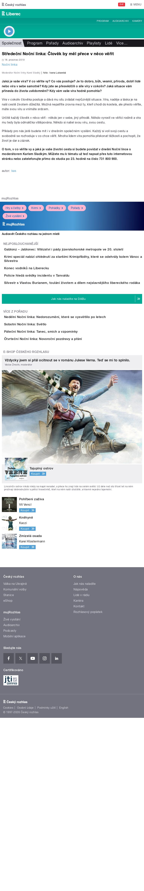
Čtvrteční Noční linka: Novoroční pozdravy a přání (58, 501)
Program (103, 21)
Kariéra (78, 774)
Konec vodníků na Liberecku (41, 366)
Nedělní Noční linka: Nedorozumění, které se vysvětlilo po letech (70, 447)
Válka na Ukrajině (15, 757)
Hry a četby (14, 289)
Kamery (137, 21)
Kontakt (79, 779)
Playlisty (94, 43)
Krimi (36, 289)
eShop (7, 774)
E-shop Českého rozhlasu (26, 525)
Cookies (8, 880)
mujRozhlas (10, 279)
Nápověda (81, 762)
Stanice (8, 768)
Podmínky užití (46, 880)
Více (122, 43)
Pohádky (56, 289)
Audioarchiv (120, 21)
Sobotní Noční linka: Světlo (40, 465)
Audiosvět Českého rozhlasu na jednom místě (30, 315)
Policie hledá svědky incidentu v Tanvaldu (52, 384)
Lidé (108, 43)
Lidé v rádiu (82, 768)
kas (13, 252)
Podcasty (9, 804)
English (63, 880)
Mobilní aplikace (14, 809)
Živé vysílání (15, 297)
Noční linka (9, 64)
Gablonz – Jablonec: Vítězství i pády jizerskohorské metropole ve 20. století (78, 330)
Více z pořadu (15, 442)
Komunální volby (14, 762)
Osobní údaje (25, 880)
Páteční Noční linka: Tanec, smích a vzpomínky (56, 483)
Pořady (52, 43)
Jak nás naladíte (85, 757)
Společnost (12, 43)
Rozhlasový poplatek (88, 785)
